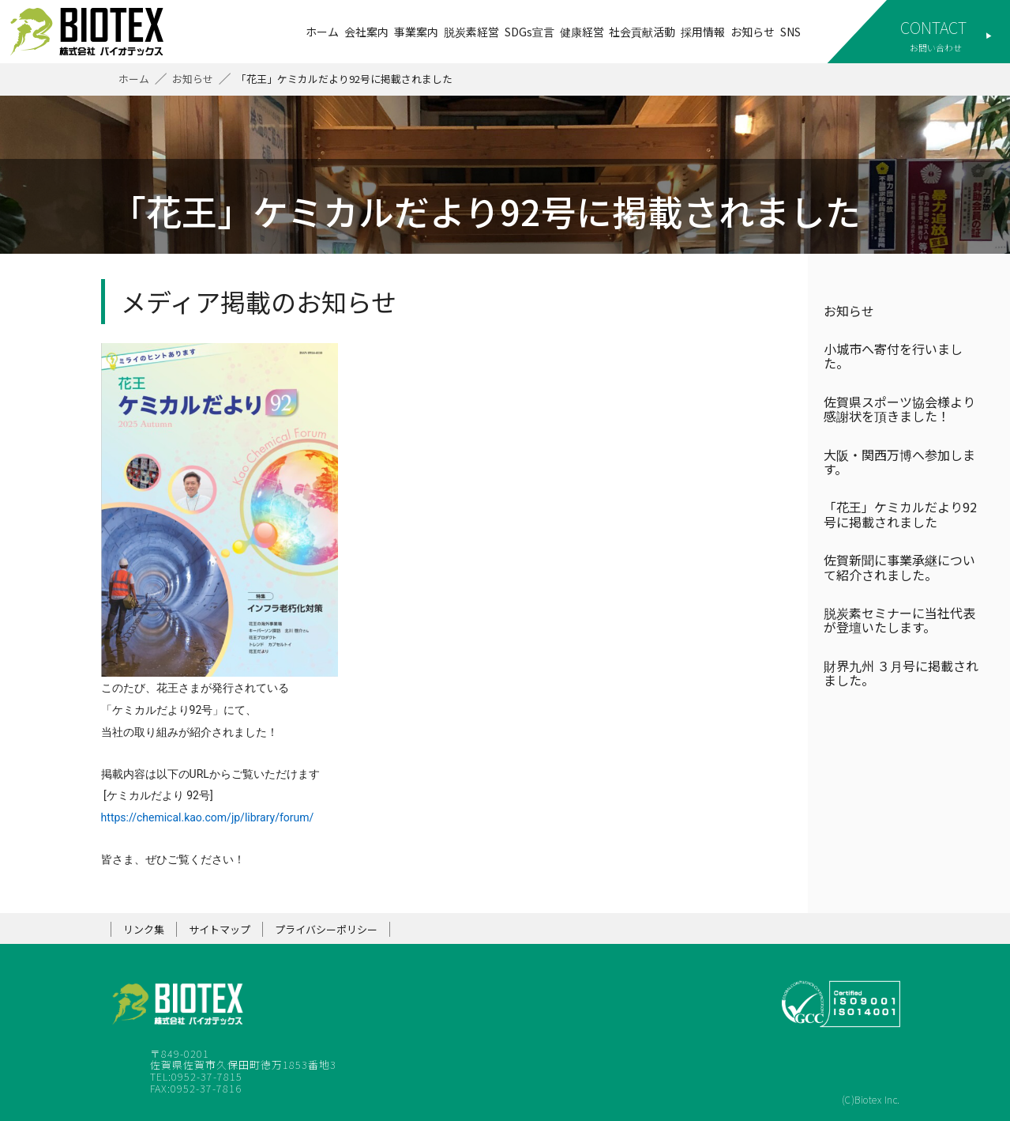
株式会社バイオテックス (95, 31)
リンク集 (143, 929)
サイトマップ (219, 929)
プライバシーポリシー (326, 929)
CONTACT (933, 27)
